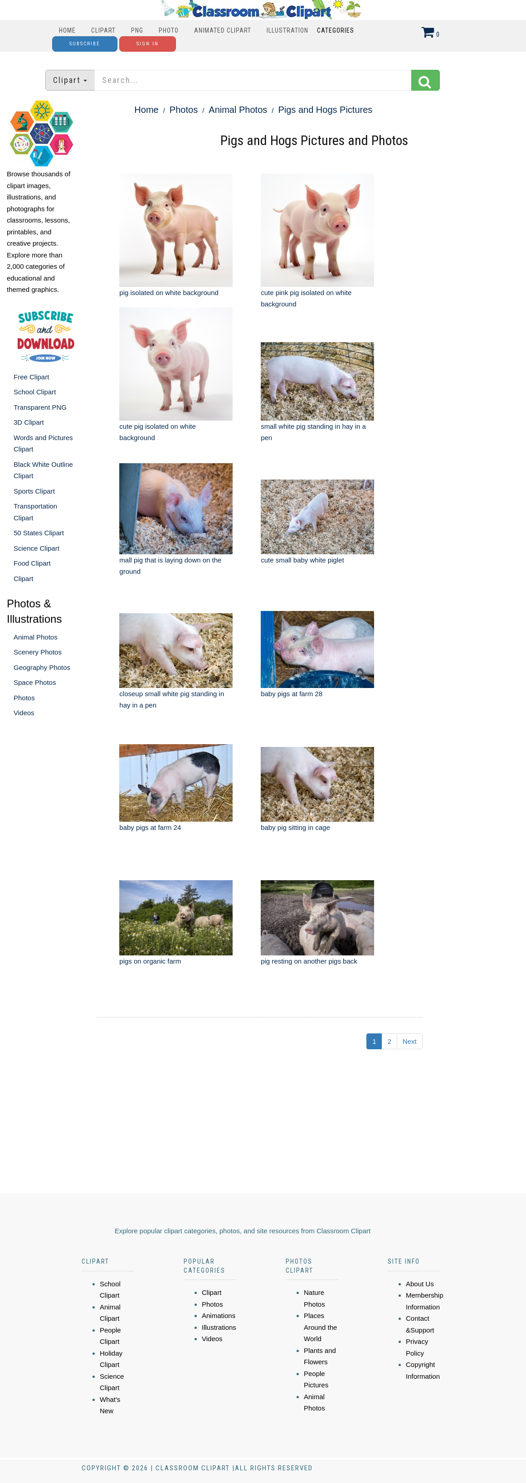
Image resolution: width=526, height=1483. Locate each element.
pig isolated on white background (168, 292)
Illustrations (219, 1327)
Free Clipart (31, 377)
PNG (137, 30)
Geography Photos (42, 667)
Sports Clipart (34, 491)
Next (410, 1041)
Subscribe (84, 44)
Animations (218, 1315)
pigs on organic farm (150, 961)
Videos (24, 713)
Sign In (147, 44)
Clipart (103, 30)
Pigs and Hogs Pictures (325, 110)
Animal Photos (36, 637)
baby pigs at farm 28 (291, 694)
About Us (420, 1284)
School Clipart (35, 392)
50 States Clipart (39, 533)
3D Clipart (29, 422)
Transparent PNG (40, 407)
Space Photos (35, 682)
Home (67, 30)
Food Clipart (32, 563)
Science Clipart (36, 548)
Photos (24, 698)
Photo (169, 30)
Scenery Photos (38, 652)
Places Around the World (320, 1327)
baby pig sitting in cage (295, 827)
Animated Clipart (222, 30)
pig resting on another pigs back (309, 961)
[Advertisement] (245, 1125)
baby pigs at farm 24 (150, 827)
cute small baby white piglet (302, 560)
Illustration (287, 30)
